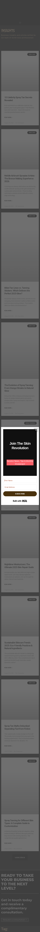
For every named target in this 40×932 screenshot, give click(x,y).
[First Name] (20, 480)
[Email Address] (20, 487)
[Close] (36, 430)
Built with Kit (20, 501)
